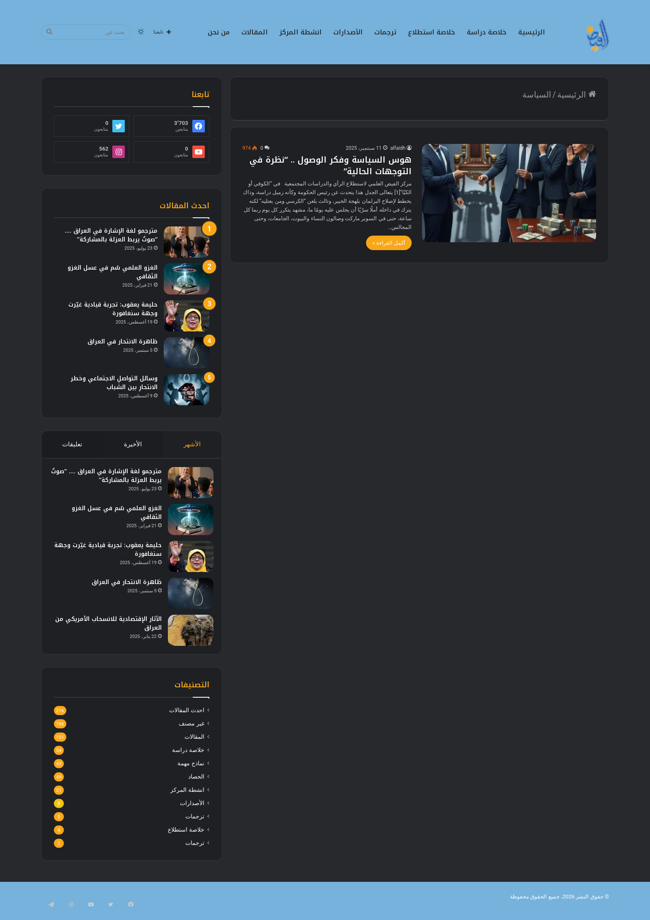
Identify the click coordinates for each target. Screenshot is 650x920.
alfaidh (397, 148)
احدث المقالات (186, 718)
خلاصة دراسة (487, 32)
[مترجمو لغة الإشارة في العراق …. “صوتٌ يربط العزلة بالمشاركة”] (186, 242)
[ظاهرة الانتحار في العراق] (186, 352)
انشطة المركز (300, 32)
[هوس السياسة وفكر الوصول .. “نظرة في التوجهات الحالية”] (509, 193)
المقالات (254, 32)
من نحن (219, 32)
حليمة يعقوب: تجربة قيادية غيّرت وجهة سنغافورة (113, 309)
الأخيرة (133, 444)
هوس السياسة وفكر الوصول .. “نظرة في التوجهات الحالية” (331, 165)
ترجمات (385, 32)
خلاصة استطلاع (431, 32)
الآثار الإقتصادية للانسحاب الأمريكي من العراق (109, 628)
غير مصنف (191, 731)
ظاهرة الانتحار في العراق (122, 341)
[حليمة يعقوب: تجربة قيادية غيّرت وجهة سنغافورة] (186, 315)
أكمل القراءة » (388, 243)
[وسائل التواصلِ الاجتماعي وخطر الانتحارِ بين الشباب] (186, 389)
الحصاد (196, 784)
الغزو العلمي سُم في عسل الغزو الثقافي (113, 272)
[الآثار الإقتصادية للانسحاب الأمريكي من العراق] (186, 634)
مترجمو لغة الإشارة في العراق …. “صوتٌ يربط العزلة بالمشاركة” (111, 235)
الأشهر (192, 444)
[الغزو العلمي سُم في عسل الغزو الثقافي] (186, 278)
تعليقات (72, 444)
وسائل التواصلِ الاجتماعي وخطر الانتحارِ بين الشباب (114, 383)
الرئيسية (531, 32)
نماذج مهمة (190, 771)
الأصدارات (348, 32)
